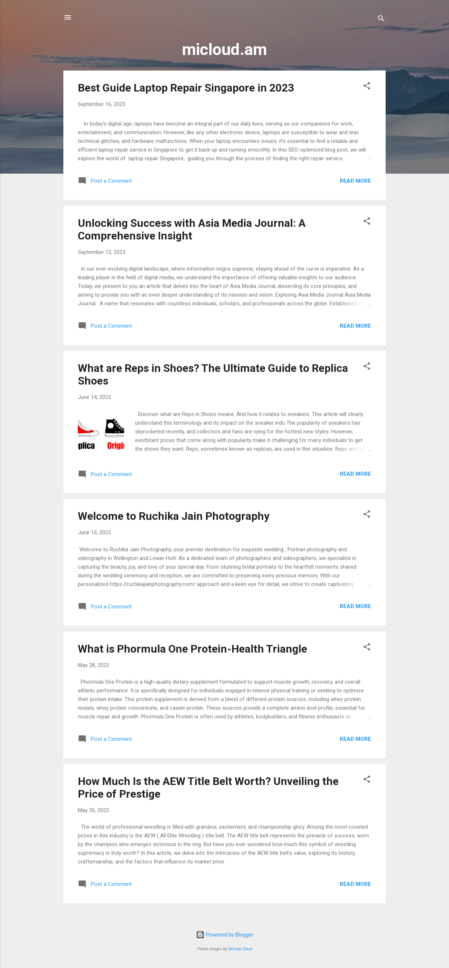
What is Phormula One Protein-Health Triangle (192, 648)
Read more (355, 181)
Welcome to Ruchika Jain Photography (173, 516)
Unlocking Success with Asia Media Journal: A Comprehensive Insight (192, 229)
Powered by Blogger (224, 934)
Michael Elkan (240, 949)
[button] (366, 87)
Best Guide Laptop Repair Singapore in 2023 (186, 87)
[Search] (381, 20)
